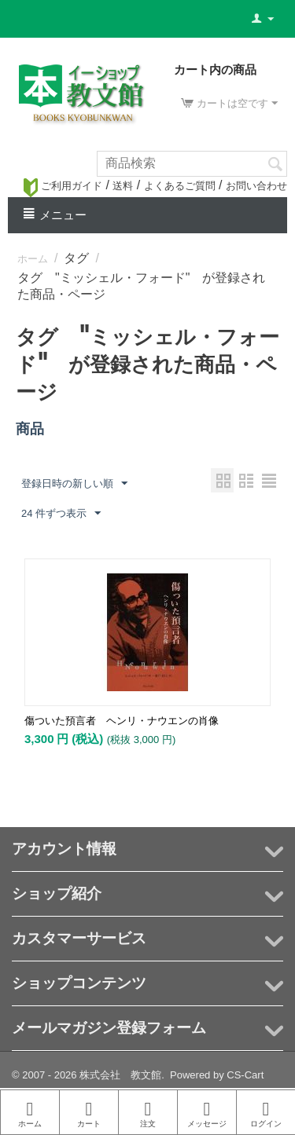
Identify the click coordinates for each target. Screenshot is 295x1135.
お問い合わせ (256, 186)
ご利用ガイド (63, 186)
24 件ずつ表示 (61, 514)
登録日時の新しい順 (74, 484)
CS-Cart (245, 1075)
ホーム (32, 259)
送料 (122, 186)
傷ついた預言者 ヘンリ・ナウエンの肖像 (121, 721)
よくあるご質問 (180, 186)
